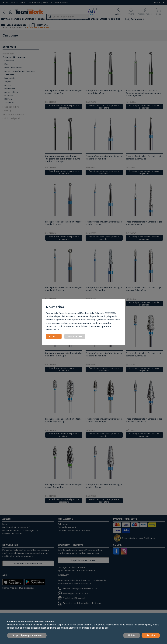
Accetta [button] (151, 635)
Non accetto (75, 336)
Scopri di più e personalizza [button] (27, 635)
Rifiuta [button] (131, 635)
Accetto (53, 336)
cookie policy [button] (145, 624)
